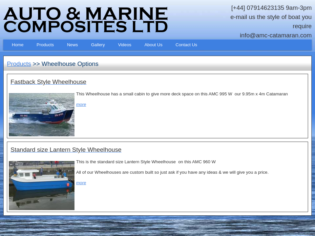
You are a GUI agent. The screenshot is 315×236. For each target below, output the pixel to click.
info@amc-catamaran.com (276, 35)
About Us (153, 44)
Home (18, 44)
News (72, 44)
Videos (125, 44)
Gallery (98, 44)
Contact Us (186, 44)
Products (45, 44)
